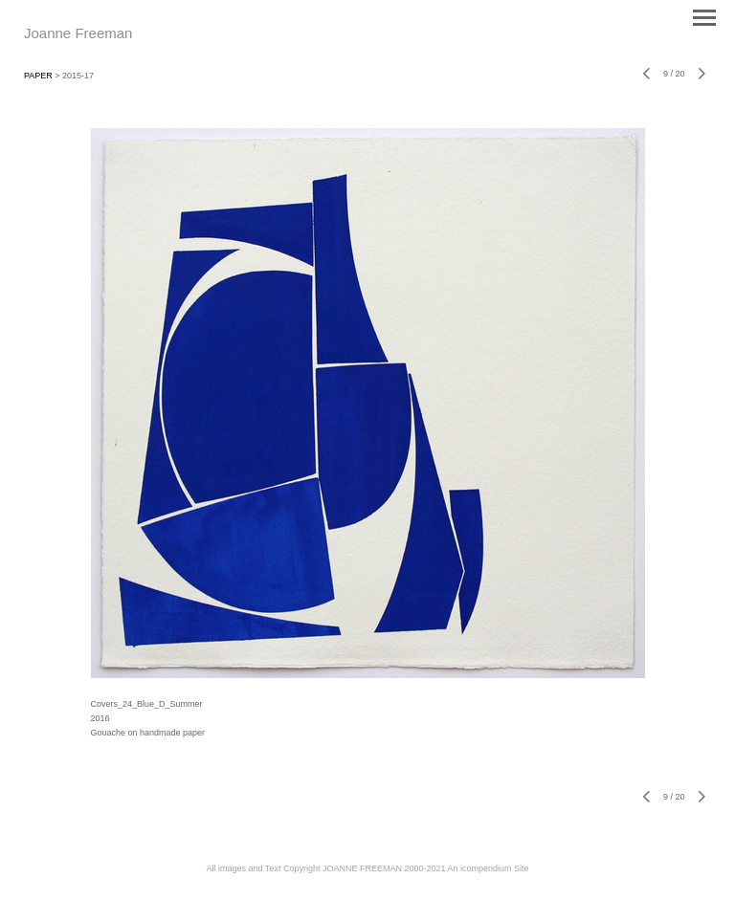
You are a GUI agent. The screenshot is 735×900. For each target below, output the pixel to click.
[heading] (78, 34)
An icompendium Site (487, 868)
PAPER (38, 75)
